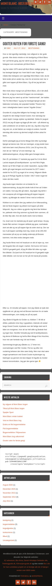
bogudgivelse (8, 528)
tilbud (5, 536)
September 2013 (9, 497)
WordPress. (37, 576)
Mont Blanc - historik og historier (24, 3)
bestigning (33, 48)
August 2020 (8, 485)
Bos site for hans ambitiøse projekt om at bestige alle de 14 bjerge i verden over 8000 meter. (26, 567)
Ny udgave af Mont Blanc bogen (15, 404)
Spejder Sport (8, 412)
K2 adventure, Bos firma (13, 560)
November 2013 (9, 493)
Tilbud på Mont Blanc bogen (13, 408)
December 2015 (9, 489)
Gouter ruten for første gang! (24, 43)
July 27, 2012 (20, 48)
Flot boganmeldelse (10, 429)
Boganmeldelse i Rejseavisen (14, 432)
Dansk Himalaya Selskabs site (35, 560)
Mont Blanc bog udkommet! (13, 437)
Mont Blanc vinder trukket (12, 416)
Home (6, 25)
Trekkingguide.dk (8, 564)
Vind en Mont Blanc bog (12, 420)
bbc (9, 48)
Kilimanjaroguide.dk (23, 564)
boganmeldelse (9, 524)
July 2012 (6, 501)
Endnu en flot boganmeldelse (14, 425)
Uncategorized (8, 540)
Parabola (25, 576)
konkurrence (7, 532)
